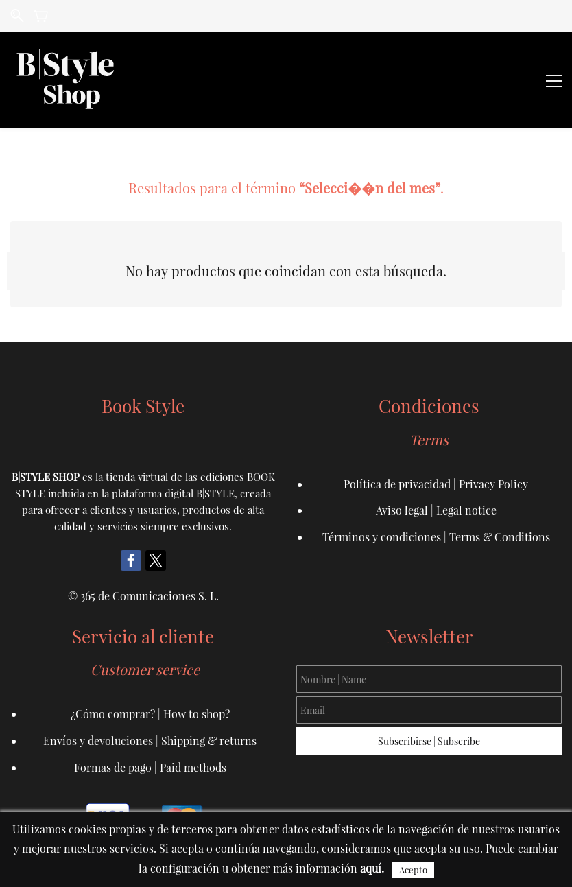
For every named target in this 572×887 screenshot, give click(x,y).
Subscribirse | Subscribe (429, 741)
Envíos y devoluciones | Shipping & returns (150, 740)
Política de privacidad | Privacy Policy (436, 484)
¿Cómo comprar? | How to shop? (150, 714)
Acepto (413, 869)
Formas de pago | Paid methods (150, 767)
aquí (370, 868)
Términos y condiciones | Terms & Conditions (436, 537)
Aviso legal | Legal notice (436, 510)
